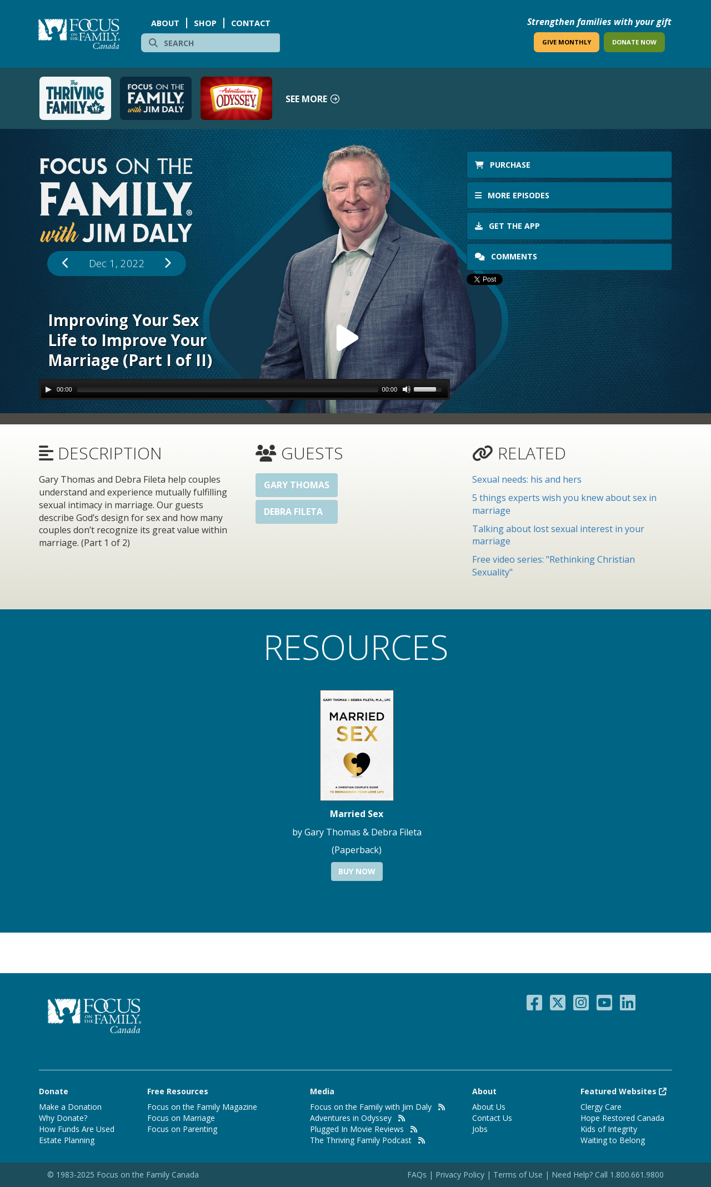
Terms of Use (518, 1174)
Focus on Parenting (182, 1129)
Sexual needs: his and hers (527, 479)
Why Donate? (63, 1118)
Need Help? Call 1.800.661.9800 (608, 1174)
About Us (488, 1106)
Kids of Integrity (608, 1129)
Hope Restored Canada (622, 1118)
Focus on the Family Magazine (202, 1106)
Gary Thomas (296, 485)
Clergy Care (601, 1106)
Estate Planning (66, 1140)
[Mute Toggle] (406, 389)
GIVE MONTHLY (566, 42)
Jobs (480, 1129)
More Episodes (512, 195)
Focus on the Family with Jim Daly (371, 1106)
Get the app (507, 226)
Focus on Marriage (181, 1118)
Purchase (502, 164)
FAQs (417, 1174)
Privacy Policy (461, 1174)
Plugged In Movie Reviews (357, 1129)
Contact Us (492, 1118)
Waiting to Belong (612, 1140)
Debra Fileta (293, 511)
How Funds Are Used (76, 1129)
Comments (507, 256)
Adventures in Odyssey (351, 1118)
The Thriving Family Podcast (361, 1140)
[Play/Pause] (48, 389)
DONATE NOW (634, 42)
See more (313, 99)
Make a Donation (70, 1106)
